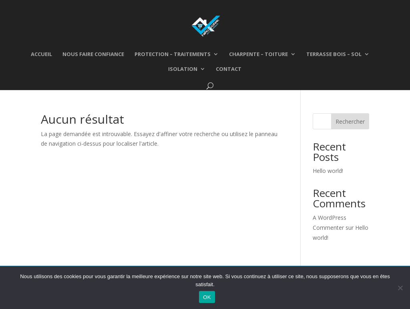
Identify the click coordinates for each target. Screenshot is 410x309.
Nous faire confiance (93, 54)
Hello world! (328, 171)
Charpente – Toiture (258, 54)
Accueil (41, 54)
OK (207, 297)
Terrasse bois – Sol (334, 54)
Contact (228, 69)
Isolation (182, 69)
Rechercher (350, 121)
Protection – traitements (173, 54)
